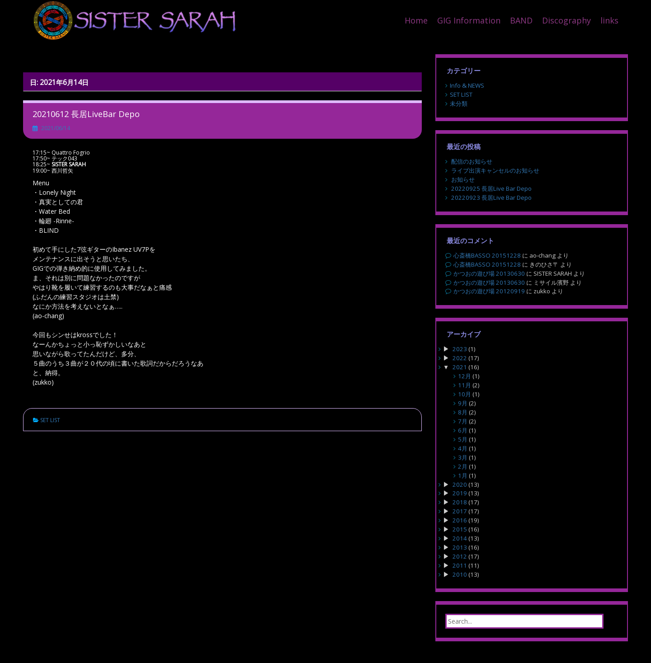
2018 (460, 502)
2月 (462, 466)
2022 (460, 358)
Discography (566, 20)
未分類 (458, 103)
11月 (464, 385)
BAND (521, 20)
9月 (462, 403)
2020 (460, 484)
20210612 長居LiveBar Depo (86, 113)
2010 (460, 574)
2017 (460, 511)
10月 (464, 394)
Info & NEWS (467, 85)
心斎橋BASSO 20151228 (487, 255)
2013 (460, 547)
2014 (460, 538)
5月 (462, 439)
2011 (460, 565)
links (609, 20)
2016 (460, 520)
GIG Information (468, 20)
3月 (462, 457)
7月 (462, 421)
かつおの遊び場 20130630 (489, 273)
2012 (460, 556)
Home (416, 20)
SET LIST (50, 420)
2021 (460, 367)
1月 (462, 475)
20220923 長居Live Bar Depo (491, 197)
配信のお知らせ (471, 161)
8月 (462, 412)
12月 (464, 376)
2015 (460, 529)
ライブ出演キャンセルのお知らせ (495, 170)
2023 (460, 349)
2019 (460, 493)
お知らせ (463, 179)
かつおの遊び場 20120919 (489, 291)
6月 (462, 430)
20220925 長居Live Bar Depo (491, 188)
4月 (462, 448)
